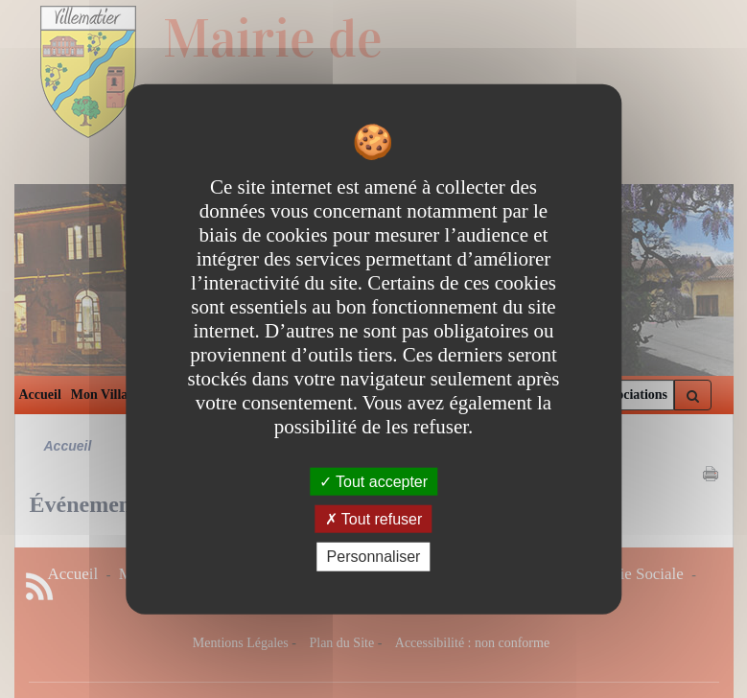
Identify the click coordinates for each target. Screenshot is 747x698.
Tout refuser (374, 519)
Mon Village (106, 394)
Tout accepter (373, 482)
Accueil (40, 394)
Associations (631, 394)
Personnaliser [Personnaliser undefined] (374, 556)
